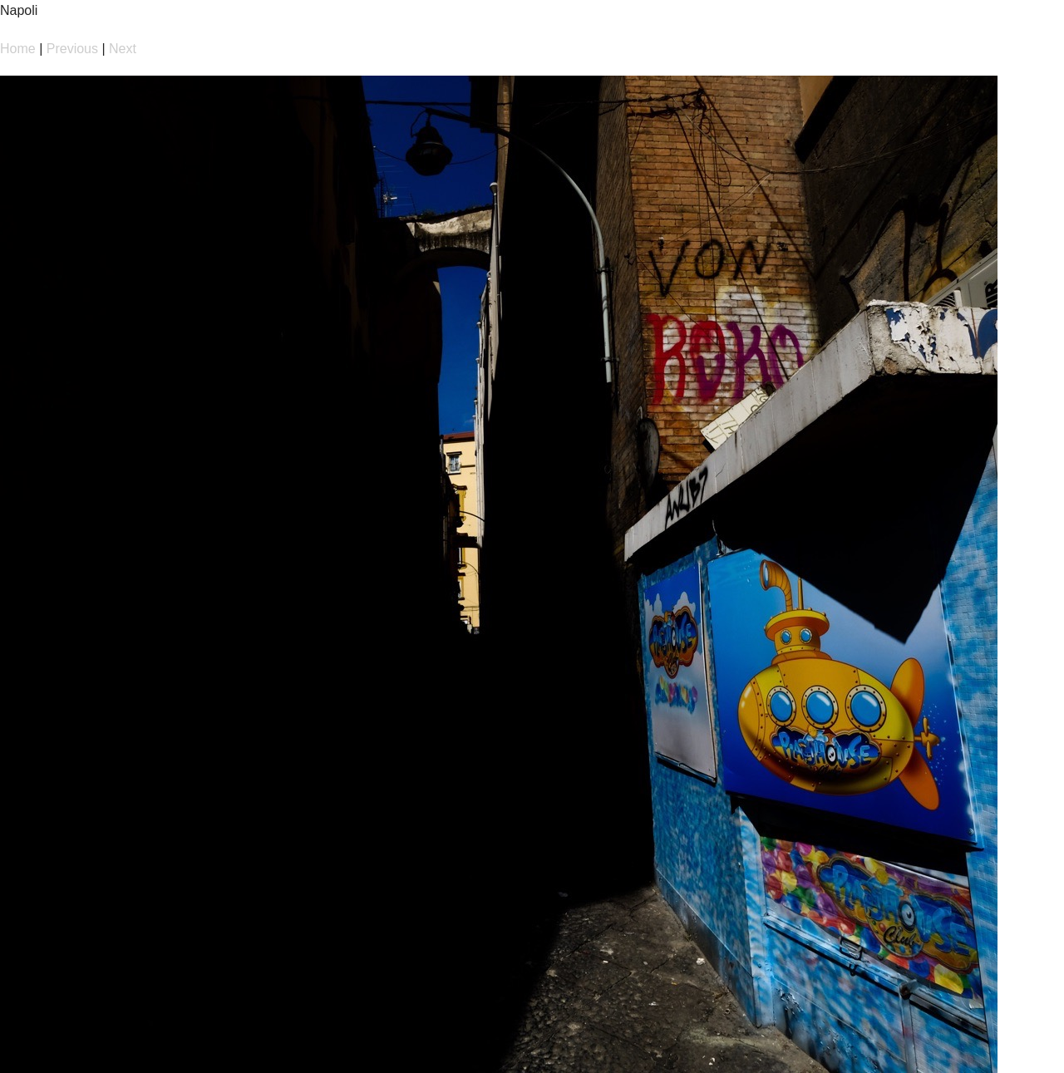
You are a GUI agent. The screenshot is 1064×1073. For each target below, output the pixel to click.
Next (122, 49)
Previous (72, 49)
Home (18, 49)
